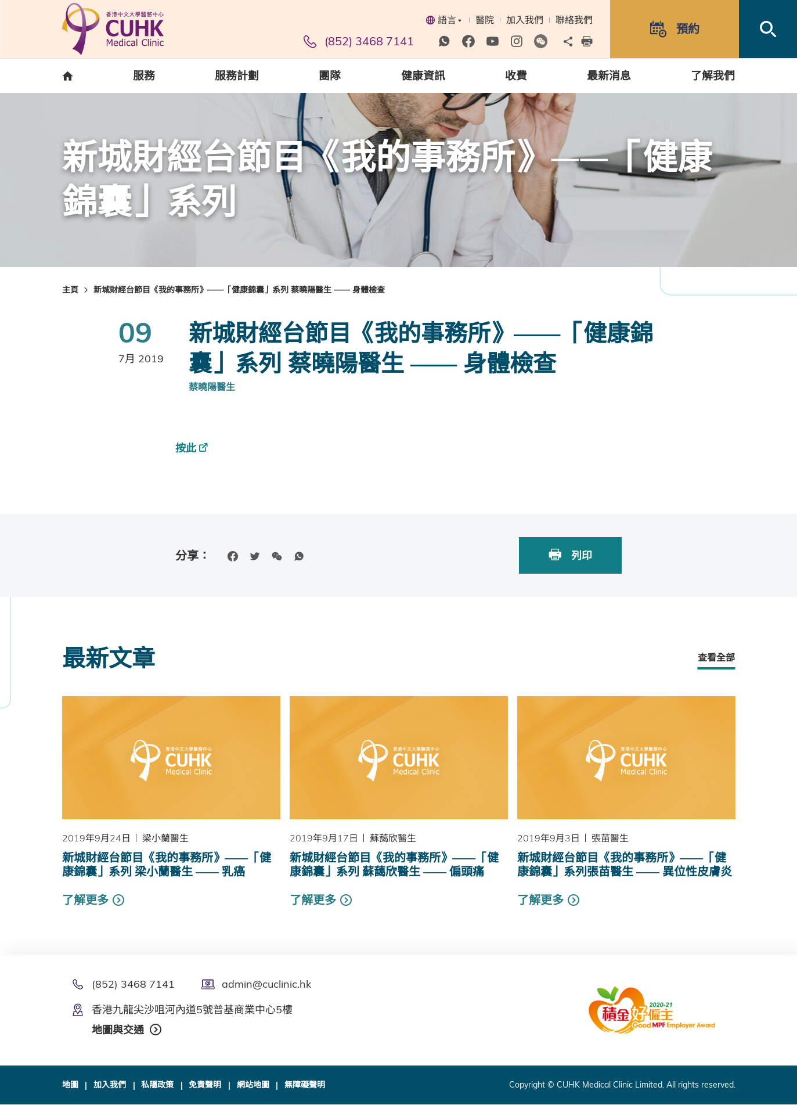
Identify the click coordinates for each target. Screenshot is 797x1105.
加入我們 (524, 20)
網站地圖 (253, 1085)
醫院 (484, 20)
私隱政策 (157, 1085)
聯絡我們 (574, 20)
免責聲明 (205, 1085)
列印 (570, 555)
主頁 (70, 290)
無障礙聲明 (304, 1085)
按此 (185, 448)
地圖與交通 (118, 1030)
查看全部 (716, 657)
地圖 (70, 1085)
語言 (443, 20)
